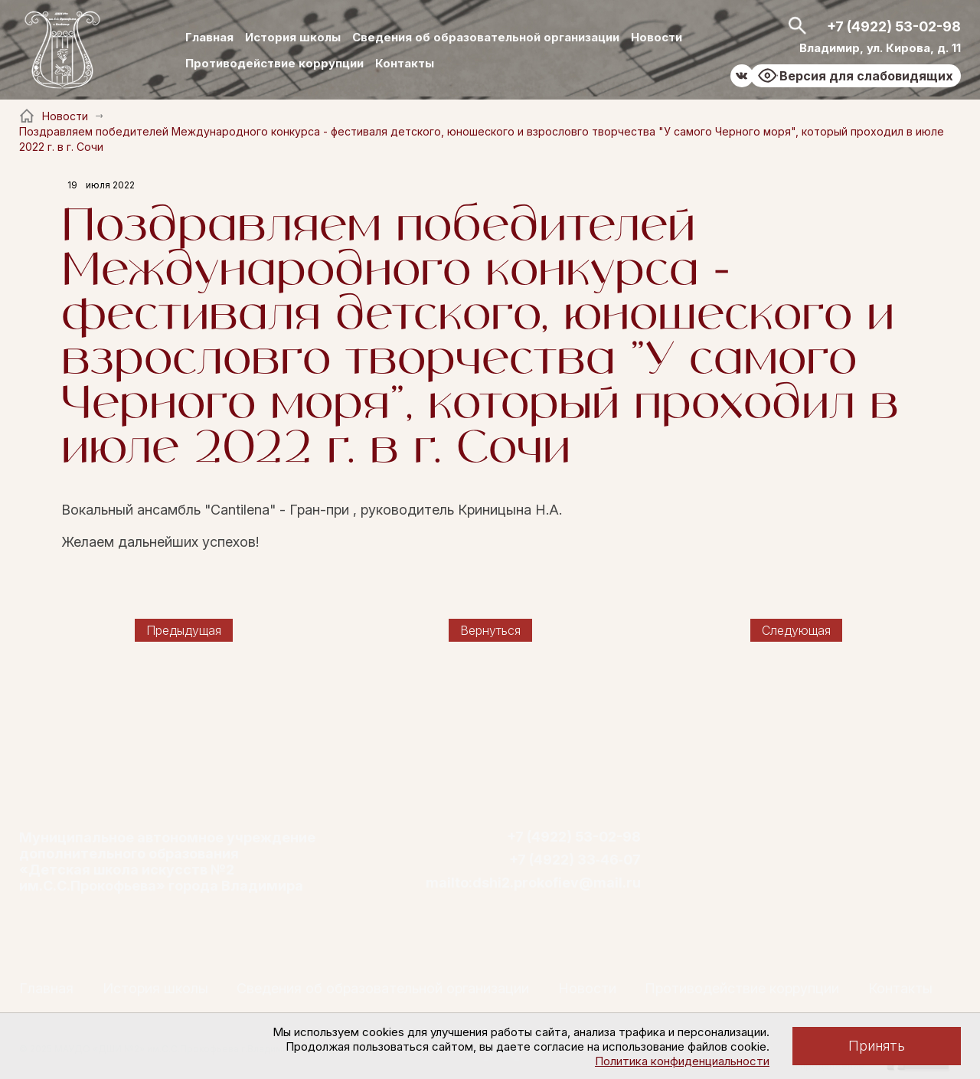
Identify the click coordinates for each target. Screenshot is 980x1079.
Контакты (404, 63)
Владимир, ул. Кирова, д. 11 (880, 48)
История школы (293, 37)
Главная (209, 37)
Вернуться (490, 630)
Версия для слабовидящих (866, 75)
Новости (656, 37)
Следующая (796, 630)
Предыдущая (183, 630)
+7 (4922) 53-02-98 (894, 26)
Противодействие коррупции (274, 63)
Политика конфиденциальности (682, 1061)
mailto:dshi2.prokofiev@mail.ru (533, 883)
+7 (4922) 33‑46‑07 (575, 860)
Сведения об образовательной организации (485, 37)
